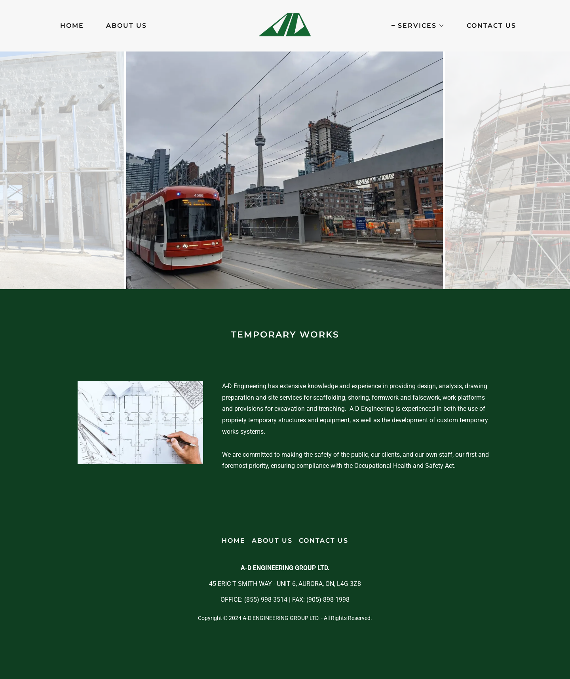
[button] (418, 26)
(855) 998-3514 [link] (265, 599)
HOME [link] (72, 25)
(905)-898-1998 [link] (328, 599)
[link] (285, 25)
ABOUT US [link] (126, 25)
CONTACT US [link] (491, 25)
